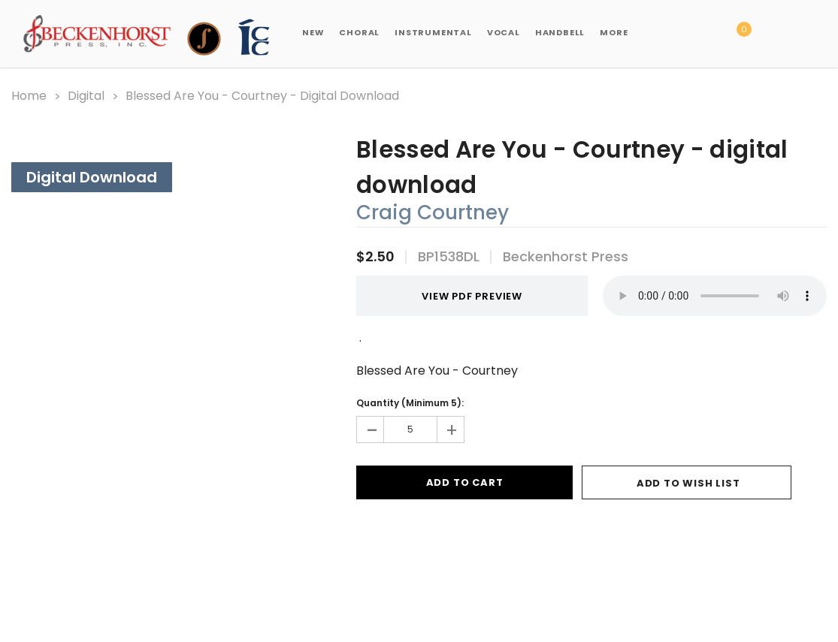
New (313, 32)
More (614, 32)
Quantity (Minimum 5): (410, 402)
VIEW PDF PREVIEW (465, 296)
